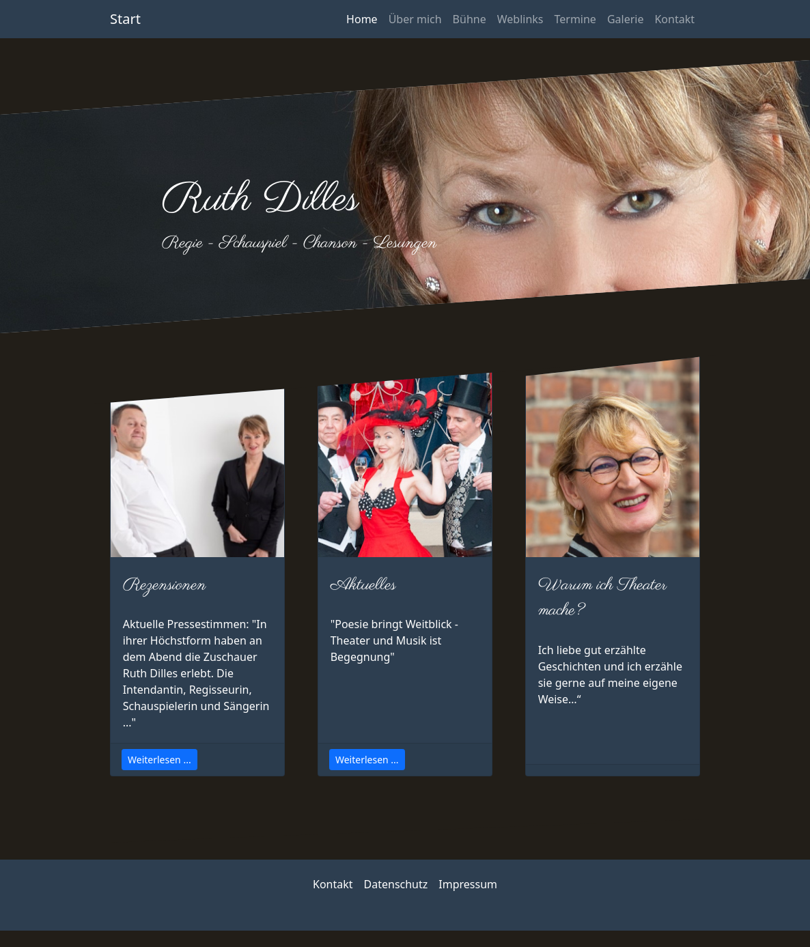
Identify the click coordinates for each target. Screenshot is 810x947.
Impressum (467, 884)
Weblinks (520, 19)
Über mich (415, 19)
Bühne (469, 19)
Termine (575, 19)
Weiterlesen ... (159, 759)
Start (125, 19)
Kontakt (674, 19)
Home (362, 19)
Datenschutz (396, 884)
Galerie (625, 19)
